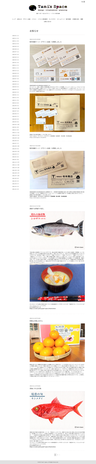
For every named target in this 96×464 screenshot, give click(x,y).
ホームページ (61, 19)
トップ (14, 19)
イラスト (34, 19)
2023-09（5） (15, 105)
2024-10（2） (15, 70)
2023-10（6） (15, 103)
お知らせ (19, 19)
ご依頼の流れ (75, 19)
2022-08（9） (15, 140)
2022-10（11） (16, 135)
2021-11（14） (16, 165)
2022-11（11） (16, 132)
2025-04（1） (15, 57)
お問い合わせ (47, 21)
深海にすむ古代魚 (35, 388)
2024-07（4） (15, 78)
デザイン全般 (26, 19)
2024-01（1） (15, 95)
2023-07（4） (15, 111)
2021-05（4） (15, 181)
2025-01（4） (15, 62)
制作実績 (68, 19)
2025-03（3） (15, 60)
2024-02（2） (15, 92)
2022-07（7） (15, 143)
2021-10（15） (16, 167)
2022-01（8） (15, 159)
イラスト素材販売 (43, 19)
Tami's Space (44, 462)
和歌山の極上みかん (36, 321)
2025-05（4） (15, 54)
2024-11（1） (15, 68)
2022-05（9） (15, 148)
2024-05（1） (15, 84)
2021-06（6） (15, 178)
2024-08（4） (15, 76)
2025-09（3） (15, 46)
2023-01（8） (15, 127)
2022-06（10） (16, 146)
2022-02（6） (15, 157)
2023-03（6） (15, 122)
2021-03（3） (15, 186)
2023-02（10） (16, 124)
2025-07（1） (15, 51)
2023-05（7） (15, 116)
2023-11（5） (15, 100)
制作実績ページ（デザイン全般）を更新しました (46, 42)
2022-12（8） (15, 130)
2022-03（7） (15, 154)
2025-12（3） (15, 38)
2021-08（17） (16, 173)
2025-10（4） (15, 43)
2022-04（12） (16, 151)
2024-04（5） (15, 86)
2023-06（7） (15, 113)
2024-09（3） (15, 73)
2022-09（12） (16, 138)
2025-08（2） (15, 49)
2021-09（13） (16, 170)
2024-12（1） (15, 65)
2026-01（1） (15, 35)
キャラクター (52, 19)
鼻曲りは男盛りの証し (37, 209)
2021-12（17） (16, 162)
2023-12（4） (15, 97)
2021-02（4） (15, 189)
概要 (82, 19)
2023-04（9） (15, 119)
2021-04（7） (15, 183)
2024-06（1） (15, 81)
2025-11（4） (15, 41)
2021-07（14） (16, 175)
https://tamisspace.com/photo (38, 137)
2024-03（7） (15, 89)
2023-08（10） (16, 108)
